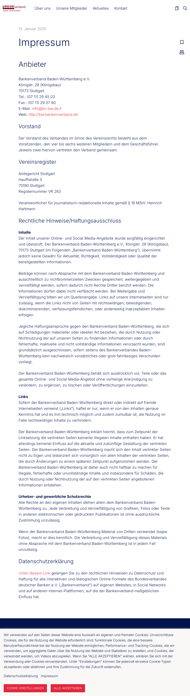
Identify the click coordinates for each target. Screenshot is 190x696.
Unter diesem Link (34, 573)
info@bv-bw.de (45, 108)
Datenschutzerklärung (21, 676)
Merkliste (176, 8)
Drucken (181, 52)
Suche (185, 8)
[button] (42, 8)
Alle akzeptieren (68, 688)
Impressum (49, 676)
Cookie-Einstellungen (25, 688)
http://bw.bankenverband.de (53, 114)
